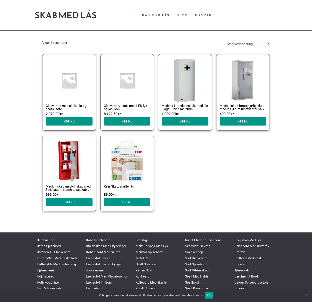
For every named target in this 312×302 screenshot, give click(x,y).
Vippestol (241, 288)
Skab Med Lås (66, 15)
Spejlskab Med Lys (247, 240)
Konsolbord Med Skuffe (103, 252)
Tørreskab (241, 270)
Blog (182, 15)
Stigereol (240, 264)
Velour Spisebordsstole (251, 282)
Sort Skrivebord (196, 258)
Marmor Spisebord (149, 252)
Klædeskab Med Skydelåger (106, 246)
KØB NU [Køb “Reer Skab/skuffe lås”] (127, 202)
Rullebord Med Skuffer (152, 282)
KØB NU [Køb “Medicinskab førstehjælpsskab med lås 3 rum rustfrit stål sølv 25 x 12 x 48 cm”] (242, 121)
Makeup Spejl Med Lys (152, 246)
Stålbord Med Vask (248, 258)
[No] (306, 295)
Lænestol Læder (98, 258)
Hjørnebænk (46, 270)
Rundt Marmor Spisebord (203, 240)
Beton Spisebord (49, 246)
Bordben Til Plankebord (53, 252)
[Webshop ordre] (247, 44)
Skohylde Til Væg (197, 246)
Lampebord (94, 288)
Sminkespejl (194, 252)
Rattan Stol (144, 270)
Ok (209, 295)
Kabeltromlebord (98, 240)
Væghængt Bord (246, 276)
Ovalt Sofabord (146, 264)
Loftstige (142, 240)
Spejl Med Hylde (196, 276)
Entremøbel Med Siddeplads (57, 258)
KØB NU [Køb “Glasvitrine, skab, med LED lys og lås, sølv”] (127, 121)
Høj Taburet (45, 276)
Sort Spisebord (195, 264)
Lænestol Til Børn (99, 282)
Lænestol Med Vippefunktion (107, 276)
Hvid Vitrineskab (49, 288)
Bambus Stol (46, 240)
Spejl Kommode (196, 288)
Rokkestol (143, 276)
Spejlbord (192, 282)
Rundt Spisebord (147, 288)
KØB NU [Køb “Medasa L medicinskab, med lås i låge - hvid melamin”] (185, 121)
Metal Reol (143, 258)
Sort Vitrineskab (196, 270)
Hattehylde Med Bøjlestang (56, 264)
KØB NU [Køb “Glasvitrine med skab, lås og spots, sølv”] (69, 121)
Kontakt (205, 15)
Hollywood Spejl (48, 282)
